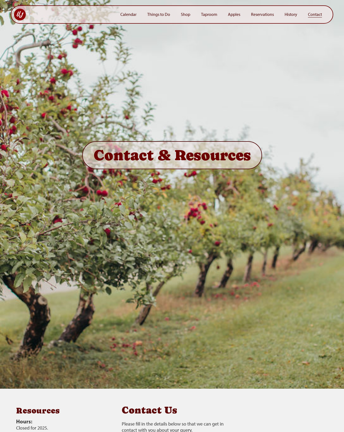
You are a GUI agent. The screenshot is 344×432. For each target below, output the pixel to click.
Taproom (209, 14)
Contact (315, 14)
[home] (64, 14)
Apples (234, 14)
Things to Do (158, 14)
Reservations (262, 14)
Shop (185, 14)
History (291, 14)
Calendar (128, 14)
